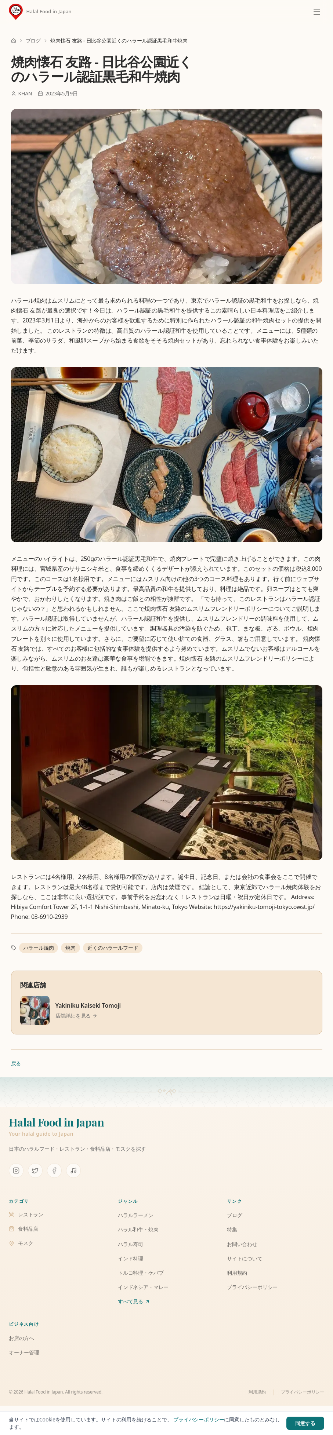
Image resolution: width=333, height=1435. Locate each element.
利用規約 (257, 1392)
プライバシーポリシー (302, 1392)
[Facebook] (54, 1170)
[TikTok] (73, 1170)
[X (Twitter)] (35, 1170)
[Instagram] (16, 1170)
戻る (16, 1063)
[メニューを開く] (317, 11)
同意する (305, 1423)
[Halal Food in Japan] (40, 12)
